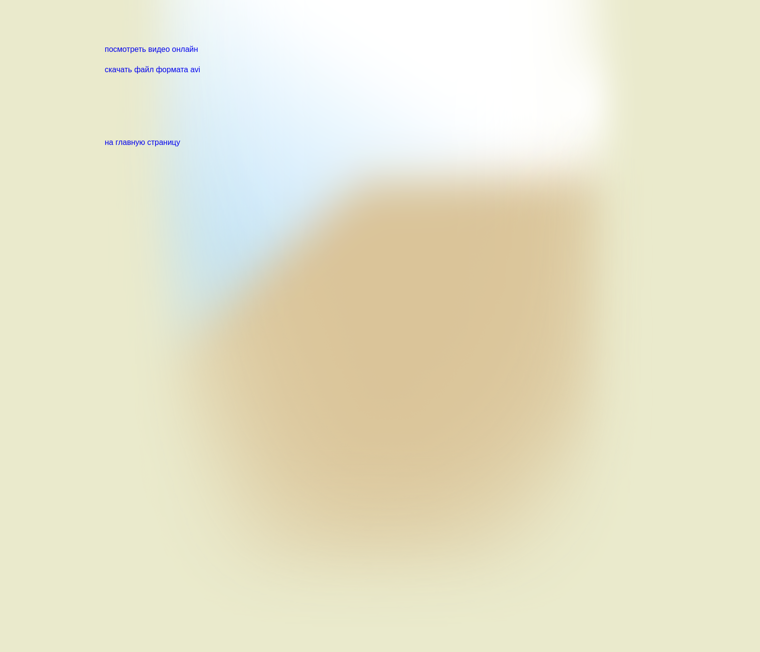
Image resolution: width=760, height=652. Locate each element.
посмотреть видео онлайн (151, 49)
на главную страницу (142, 142)
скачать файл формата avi (152, 69)
